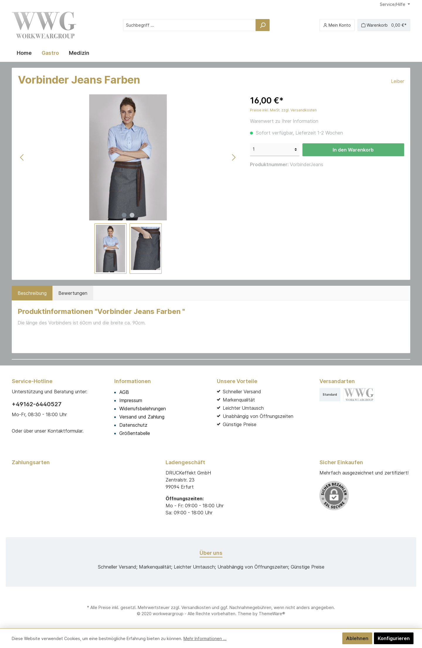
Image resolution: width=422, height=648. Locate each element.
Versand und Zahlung (141, 417)
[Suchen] (263, 25)
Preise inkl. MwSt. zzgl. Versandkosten (283, 110)
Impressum (130, 400)
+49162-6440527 (37, 404)
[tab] (32, 293)
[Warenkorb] (384, 25)
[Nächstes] (233, 157)
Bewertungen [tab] (72, 293)
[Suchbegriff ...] (189, 25)
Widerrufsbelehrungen (142, 408)
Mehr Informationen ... (205, 638)
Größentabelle (134, 433)
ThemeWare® (272, 613)
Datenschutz (133, 425)
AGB (124, 392)
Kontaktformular (64, 431)
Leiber (397, 81)
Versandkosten (196, 607)
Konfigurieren (394, 638)
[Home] (24, 53)
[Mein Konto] (337, 25)
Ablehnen (357, 638)
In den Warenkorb (353, 150)
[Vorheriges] (22, 157)
